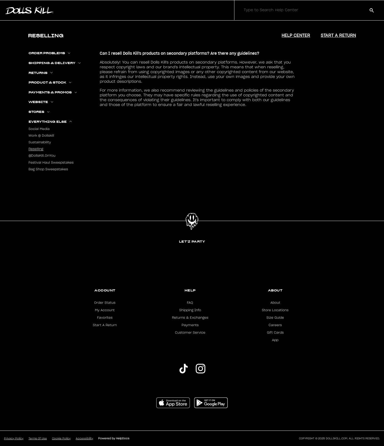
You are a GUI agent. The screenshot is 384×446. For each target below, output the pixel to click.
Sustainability (40, 142)
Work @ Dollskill (41, 135)
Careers (275, 325)
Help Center (296, 35)
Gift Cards (275, 332)
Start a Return (338, 35)
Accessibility (84, 438)
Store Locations (275, 310)
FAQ (190, 302)
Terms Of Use (38, 438)
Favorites (105, 317)
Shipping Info (190, 310)
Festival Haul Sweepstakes (51, 162)
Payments (190, 325)
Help (190, 290)
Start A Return (105, 325)
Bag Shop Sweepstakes (48, 169)
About (275, 290)
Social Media (39, 129)
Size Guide (275, 317)
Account (104, 290)
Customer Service (190, 332)
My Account (105, 310)
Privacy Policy (13, 438)
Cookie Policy (61, 438)
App (275, 340)
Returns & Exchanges (190, 317)
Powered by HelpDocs (113, 438)
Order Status (104, 302)
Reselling (36, 149)
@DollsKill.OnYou (42, 155)
